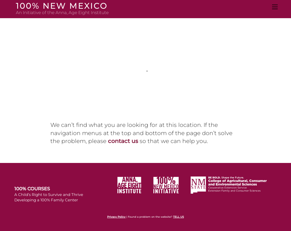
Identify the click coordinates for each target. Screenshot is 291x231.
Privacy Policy (116, 216)
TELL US (178, 216)
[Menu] (274, 7)
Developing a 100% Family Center (46, 199)
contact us (123, 141)
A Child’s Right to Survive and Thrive (48, 194)
